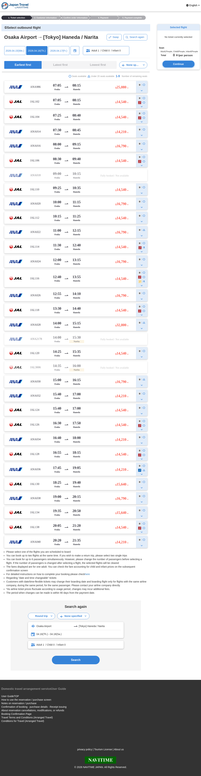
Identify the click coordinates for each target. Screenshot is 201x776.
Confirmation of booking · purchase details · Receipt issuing (34, 706)
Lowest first (98, 64)
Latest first (60, 64)
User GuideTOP (10, 696)
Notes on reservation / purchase (18, 703)
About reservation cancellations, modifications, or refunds (32, 710)
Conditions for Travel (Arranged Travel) (22, 721)
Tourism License (103, 749)
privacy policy (84, 749)
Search (75, 659)
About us (119, 749)
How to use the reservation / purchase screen (26, 699)
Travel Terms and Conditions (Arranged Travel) (27, 717)
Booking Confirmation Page (16, 714)
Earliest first (23, 64)
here (87, 574)
